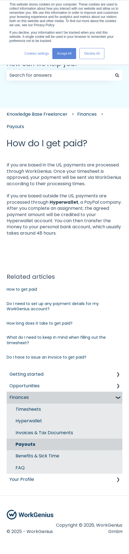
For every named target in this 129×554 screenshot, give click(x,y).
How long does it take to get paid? (40, 323)
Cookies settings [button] (37, 53)
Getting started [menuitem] (26, 374)
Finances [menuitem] (19, 397)
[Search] (117, 75)
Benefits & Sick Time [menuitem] (37, 456)
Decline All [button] (92, 53)
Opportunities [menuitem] (24, 386)
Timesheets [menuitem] (28, 409)
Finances (87, 114)
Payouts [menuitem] (25, 444)
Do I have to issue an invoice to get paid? (46, 357)
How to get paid (22, 289)
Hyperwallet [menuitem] (29, 421)
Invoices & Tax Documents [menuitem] (44, 433)
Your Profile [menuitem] (21, 479)
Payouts (15, 126)
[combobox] (59, 75)
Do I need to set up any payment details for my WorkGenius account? (53, 306)
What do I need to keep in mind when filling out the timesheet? (56, 340)
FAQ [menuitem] (20, 468)
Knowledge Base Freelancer (37, 114)
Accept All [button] (64, 53)
